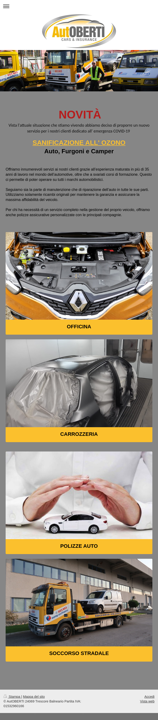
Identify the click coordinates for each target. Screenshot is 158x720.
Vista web (147, 701)
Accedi (149, 697)
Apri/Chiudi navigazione (79, 6)
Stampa (12, 697)
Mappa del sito (34, 697)
